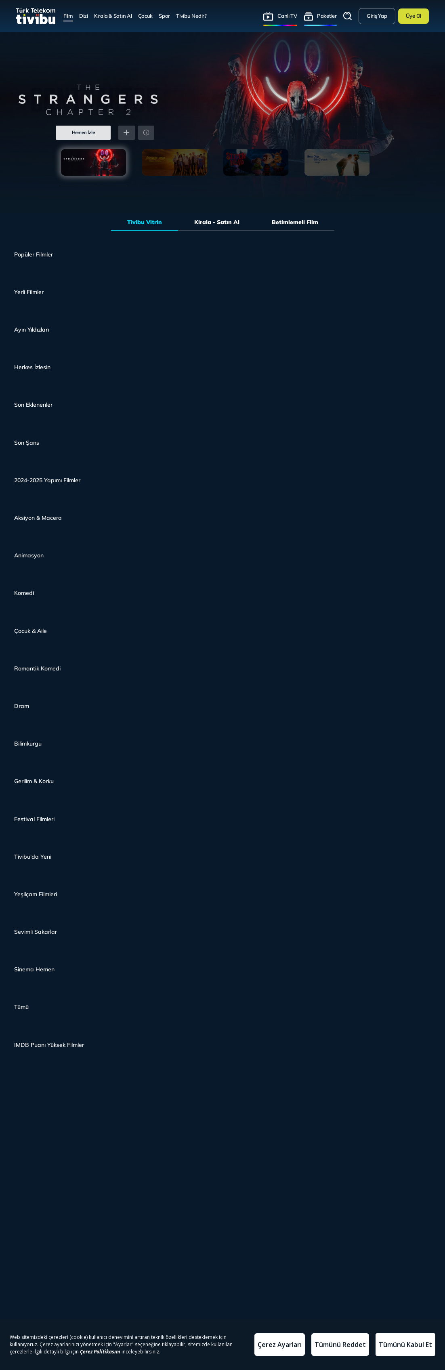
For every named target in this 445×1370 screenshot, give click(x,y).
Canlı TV (287, 16)
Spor (164, 16)
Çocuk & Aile (30, 630)
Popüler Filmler (33, 254)
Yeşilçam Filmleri (35, 894)
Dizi (83, 16)
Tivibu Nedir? (191, 16)
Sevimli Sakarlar (35, 931)
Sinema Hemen (34, 969)
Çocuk (145, 16)
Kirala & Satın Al (113, 16)
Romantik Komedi (37, 668)
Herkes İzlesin (32, 367)
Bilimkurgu (28, 743)
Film (68, 16)
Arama (348, 16)
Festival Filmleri (34, 818)
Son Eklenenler (33, 404)
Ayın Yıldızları (31, 329)
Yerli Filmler (29, 291)
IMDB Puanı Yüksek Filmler (49, 1044)
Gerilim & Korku (34, 780)
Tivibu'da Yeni (32, 856)
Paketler (327, 16)
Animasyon (29, 555)
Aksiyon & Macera (38, 517)
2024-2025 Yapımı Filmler (47, 480)
